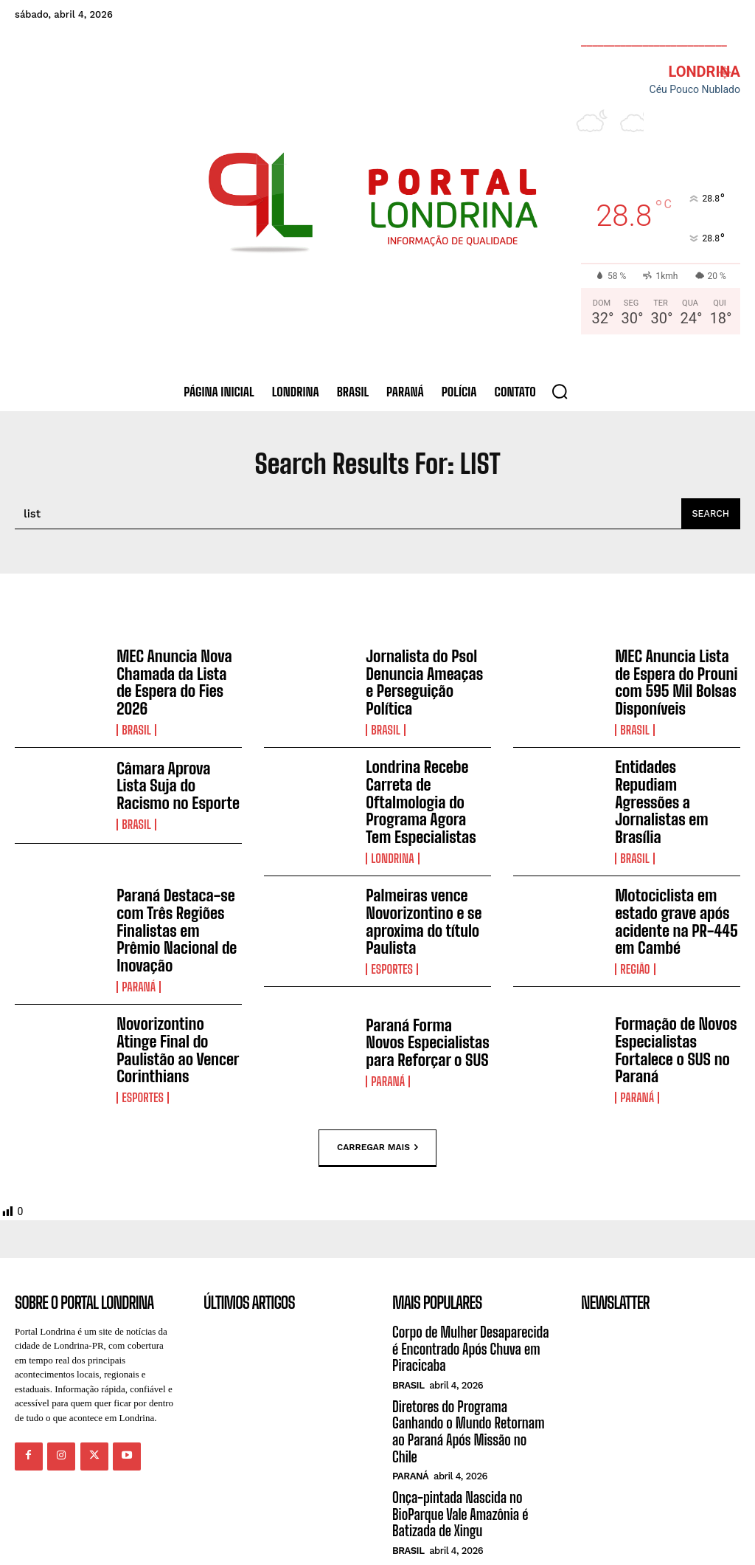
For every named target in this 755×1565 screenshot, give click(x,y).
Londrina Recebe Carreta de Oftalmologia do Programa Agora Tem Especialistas (425, 794)
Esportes (391, 952)
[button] (559, 391)
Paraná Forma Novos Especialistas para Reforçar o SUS (425, 1008)
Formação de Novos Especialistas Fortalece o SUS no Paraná (671, 1013)
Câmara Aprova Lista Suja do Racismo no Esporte (175, 781)
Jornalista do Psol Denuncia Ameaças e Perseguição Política (425, 675)
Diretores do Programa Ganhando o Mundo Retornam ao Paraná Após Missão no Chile (470, 1379)
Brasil (136, 712)
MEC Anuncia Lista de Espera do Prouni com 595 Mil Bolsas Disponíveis (677, 680)
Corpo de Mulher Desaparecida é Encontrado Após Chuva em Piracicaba (471, 1307)
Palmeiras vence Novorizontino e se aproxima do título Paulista (419, 908)
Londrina (392, 847)
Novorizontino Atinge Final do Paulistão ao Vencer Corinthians (176, 1008)
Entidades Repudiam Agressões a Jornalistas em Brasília (673, 786)
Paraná (138, 952)
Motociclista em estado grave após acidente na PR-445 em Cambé (671, 908)
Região (634, 952)
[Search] (710, 513)
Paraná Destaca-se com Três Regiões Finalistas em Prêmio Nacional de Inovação (178, 908)
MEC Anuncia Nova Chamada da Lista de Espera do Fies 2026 (176, 675)
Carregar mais (377, 1107)
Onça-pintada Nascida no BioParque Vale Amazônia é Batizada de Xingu (457, 1452)
